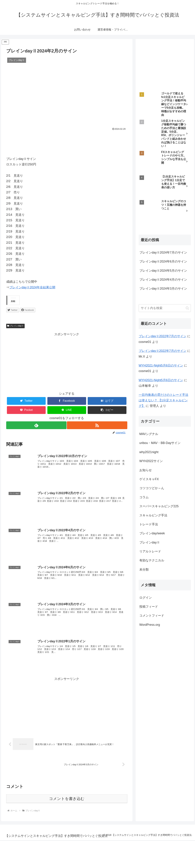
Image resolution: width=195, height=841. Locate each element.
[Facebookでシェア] (66, 401)
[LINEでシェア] (66, 410)
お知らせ (145, 470)
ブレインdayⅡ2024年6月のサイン (163, 261)
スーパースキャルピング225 (159, 506)
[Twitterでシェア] (26, 401)
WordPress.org (149, 624)
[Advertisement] (66, 141)
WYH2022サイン (151, 461)
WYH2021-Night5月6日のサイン (161, 365)
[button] (107, 410)
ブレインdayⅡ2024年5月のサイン (163, 270)
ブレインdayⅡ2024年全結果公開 (32, 287)
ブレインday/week (152, 533)
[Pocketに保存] (26, 410)
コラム (144, 497)
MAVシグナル (148, 434)
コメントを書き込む (66, 799)
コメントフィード (151, 615)
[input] (165, 308)
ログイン (145, 597)
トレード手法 (148, 524)
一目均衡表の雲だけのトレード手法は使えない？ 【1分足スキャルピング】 (163, 400)
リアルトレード (150, 551)
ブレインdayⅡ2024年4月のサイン (163, 279)
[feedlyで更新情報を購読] (36, 425)
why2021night (148, 452)
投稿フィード (148, 606)
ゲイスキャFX (149, 479)
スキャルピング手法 (153, 515)
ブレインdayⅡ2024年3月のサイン (163, 288)
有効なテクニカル (151, 560)
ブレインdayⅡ (15, 326)
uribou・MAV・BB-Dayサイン (160, 443)
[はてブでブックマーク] (107, 401)
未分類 (144, 569)
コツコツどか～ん (151, 488)
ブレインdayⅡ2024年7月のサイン (163, 252)
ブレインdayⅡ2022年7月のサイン (162, 336)
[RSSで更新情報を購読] (97, 425)
